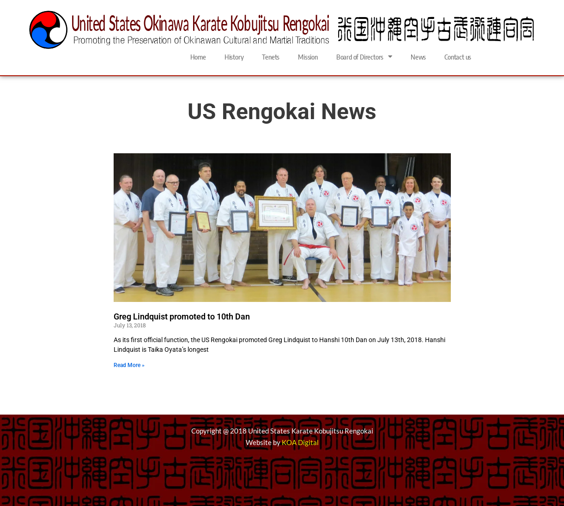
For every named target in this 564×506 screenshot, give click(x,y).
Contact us (457, 57)
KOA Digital (300, 442)
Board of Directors (364, 56)
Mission (308, 57)
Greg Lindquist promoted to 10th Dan (182, 316)
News (418, 57)
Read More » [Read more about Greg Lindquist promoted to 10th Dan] (129, 365)
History (234, 57)
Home (198, 57)
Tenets (270, 57)
